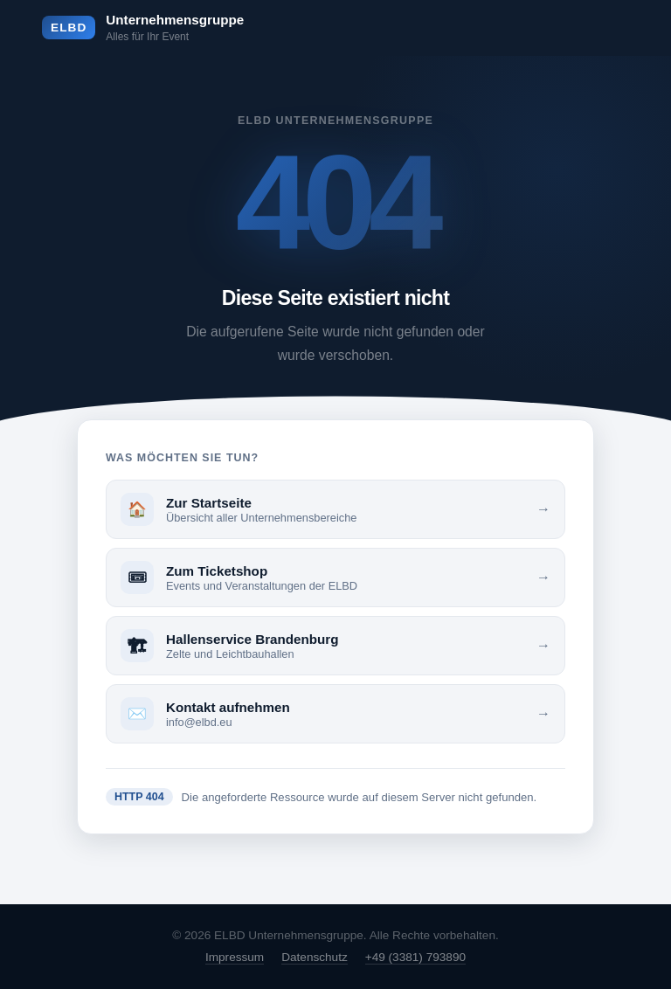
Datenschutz (314, 957)
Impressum (234, 957)
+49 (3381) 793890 (415, 957)
